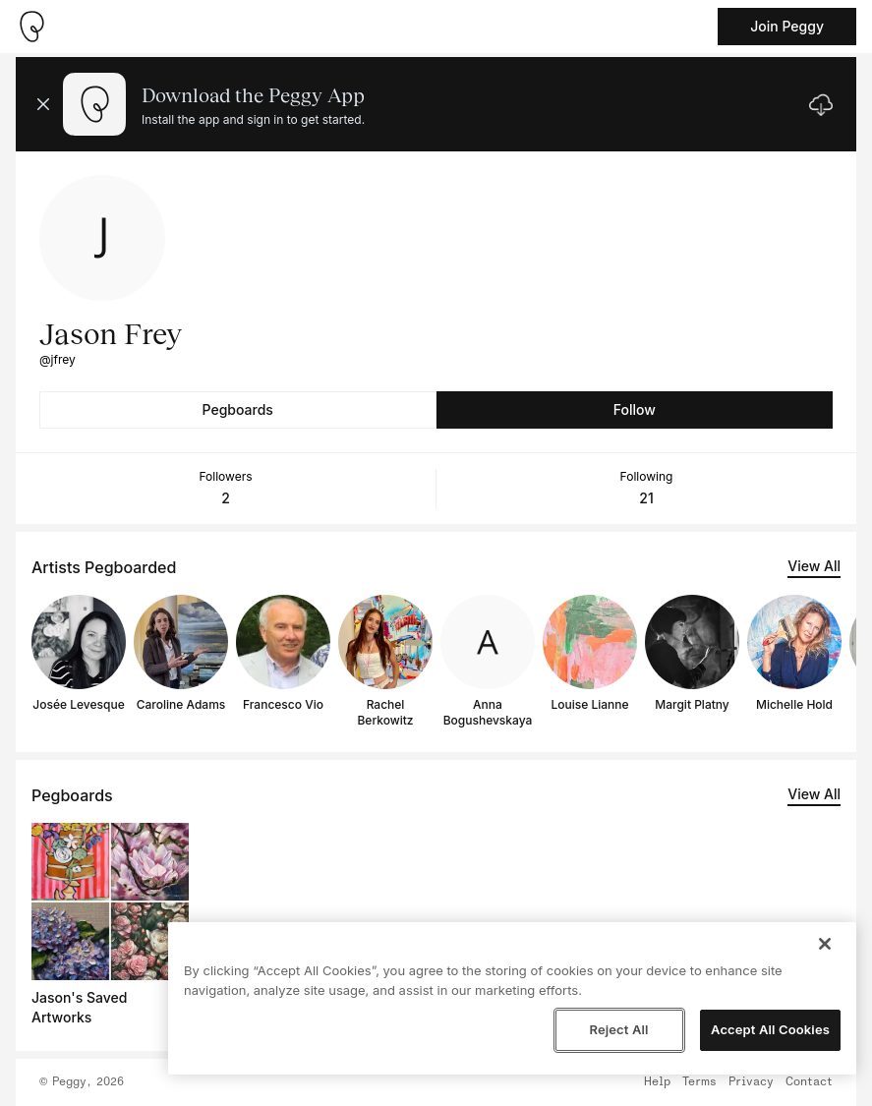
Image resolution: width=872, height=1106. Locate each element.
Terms (699, 1082)
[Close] (824, 943)
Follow (634, 409)
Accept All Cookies (770, 1029)
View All (814, 565)
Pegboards (238, 409)
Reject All (618, 1029)
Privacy (751, 1082)
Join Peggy (787, 26)
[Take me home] (31, 26)
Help (657, 1082)
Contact (809, 1082)
